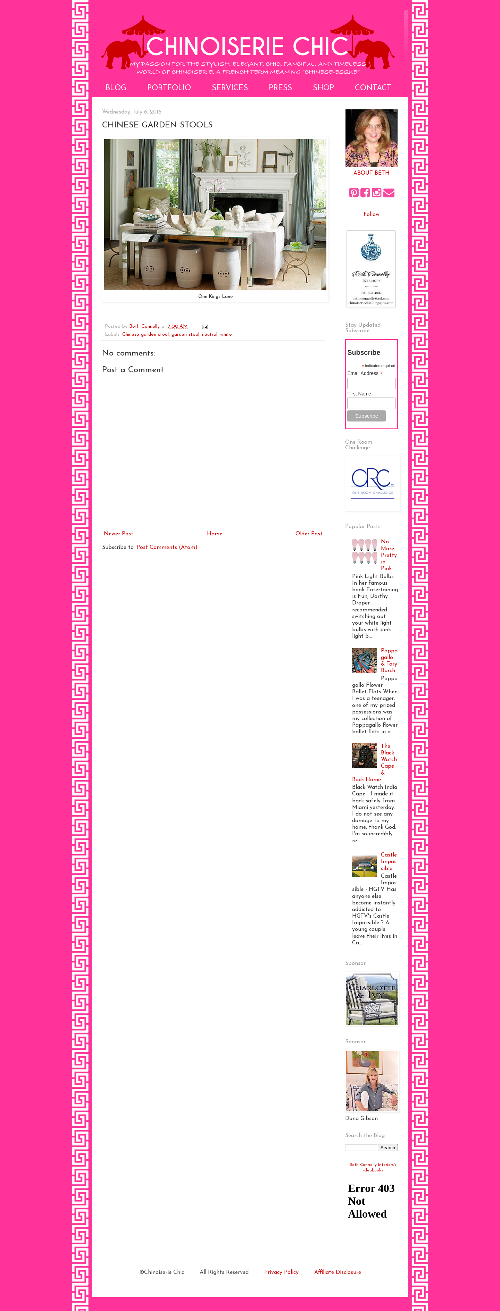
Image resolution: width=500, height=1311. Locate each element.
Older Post (309, 534)
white (226, 334)
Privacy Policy (281, 1272)
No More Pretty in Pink (389, 555)
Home (214, 534)
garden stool (185, 334)
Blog (116, 88)
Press (280, 88)
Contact (373, 88)
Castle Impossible (389, 861)
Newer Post (118, 534)
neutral (209, 334)
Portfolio (169, 88)
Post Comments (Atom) (167, 547)
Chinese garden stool (145, 334)
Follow (372, 214)
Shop (323, 88)
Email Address (365, 373)
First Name (359, 393)
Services (230, 88)
